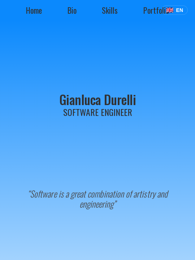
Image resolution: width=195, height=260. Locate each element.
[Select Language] (174, 10)
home (34, 10)
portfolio (156, 10)
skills (110, 10)
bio (72, 10)
